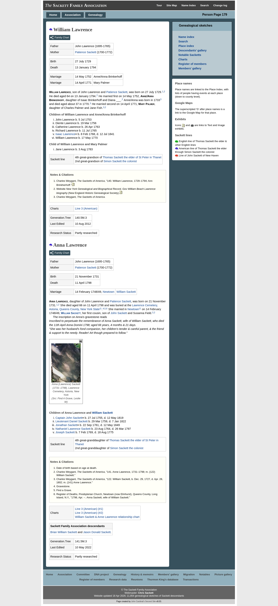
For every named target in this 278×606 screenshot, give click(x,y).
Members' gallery (190, 68)
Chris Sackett (145, 593)
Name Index (189, 5)
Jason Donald (97, 532)
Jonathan (66, 425)
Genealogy (95, 14)
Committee (83, 574)
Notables (204, 574)
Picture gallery (223, 574)
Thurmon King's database (162, 579)
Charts (183, 59)
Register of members (193, 63)
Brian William (63, 532)
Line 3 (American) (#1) (89, 508)
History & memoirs (142, 574)
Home (53, 14)
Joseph (65, 432)
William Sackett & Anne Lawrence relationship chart (107, 516)
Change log (220, 5)
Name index (186, 36)
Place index (186, 45)
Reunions (137, 579)
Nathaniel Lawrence (72, 428)
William (126, 291)
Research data (118, 579)
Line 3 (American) (86, 208)
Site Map (172, 5)
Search (204, 5)
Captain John (68, 417)
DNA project (101, 574)
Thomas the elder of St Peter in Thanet (132, 157)
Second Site (150, 601)
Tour (159, 5)
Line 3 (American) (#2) (89, 512)
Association (73, 14)
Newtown (108, 291)
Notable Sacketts (190, 54)
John (119, 313)
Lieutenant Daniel (71, 421)
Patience (85, 52)
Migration (189, 574)
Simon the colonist (120, 161)
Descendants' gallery (193, 50)
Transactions (191, 579)
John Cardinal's (138, 601)
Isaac (65, 134)
